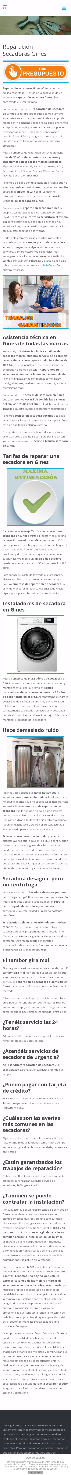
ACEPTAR (35, 1472)
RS (4, 8)
